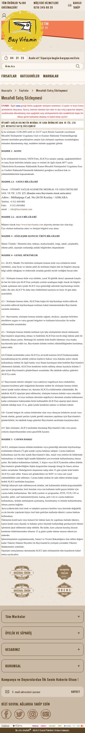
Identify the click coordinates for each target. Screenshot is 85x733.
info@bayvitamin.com (21, 209)
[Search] (42, 66)
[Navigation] (29, 75)
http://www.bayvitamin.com (29, 224)
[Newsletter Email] (42, 692)
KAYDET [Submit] (75, 692)
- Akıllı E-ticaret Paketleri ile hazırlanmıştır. (51, 730)
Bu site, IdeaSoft (23, 730)
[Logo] (42, 31)
